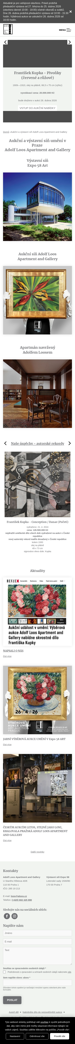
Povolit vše (59, 1036)
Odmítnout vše (37, 1036)
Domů (6, 132)
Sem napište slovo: (16, 977)
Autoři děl (14, 1012)
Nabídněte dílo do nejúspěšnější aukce (42, 1012)
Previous (5, 42)
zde (69, 972)
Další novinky (37, 852)
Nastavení (15, 1036)
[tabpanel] (37, 75)
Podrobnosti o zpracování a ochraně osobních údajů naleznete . (40, 972)
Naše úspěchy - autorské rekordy (37, 443)
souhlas (44, 1022)
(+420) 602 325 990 (22, 900)
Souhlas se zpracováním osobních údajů (24, 968)
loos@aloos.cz (19, 896)
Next (69, 42)
